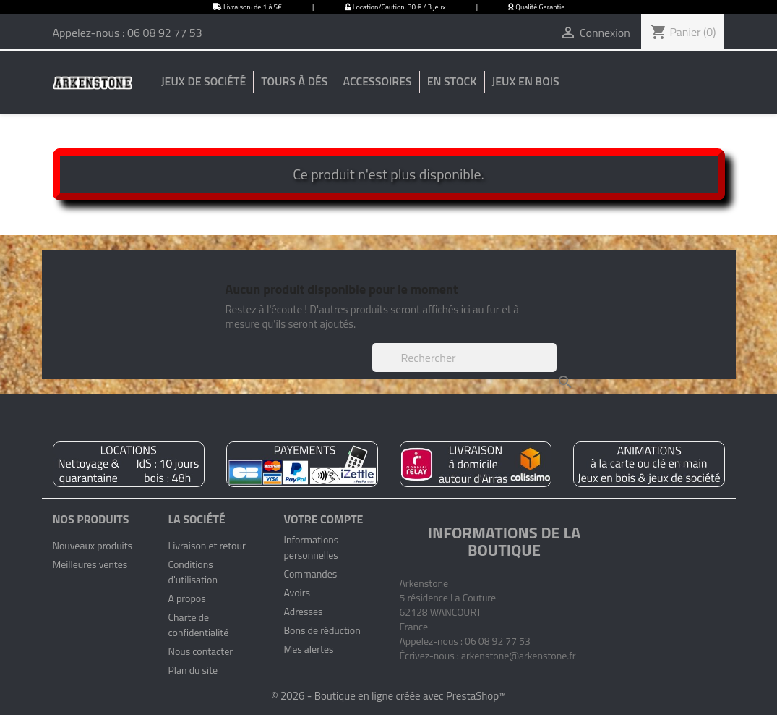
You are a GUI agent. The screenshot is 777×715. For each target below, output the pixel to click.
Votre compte (323, 519)
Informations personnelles (310, 547)
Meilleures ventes (90, 564)
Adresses (302, 611)
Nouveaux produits (93, 545)
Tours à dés (294, 81)
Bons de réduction (321, 630)
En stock (452, 81)
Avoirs (296, 592)
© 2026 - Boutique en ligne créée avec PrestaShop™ (388, 696)
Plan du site (193, 669)
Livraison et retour (206, 545)
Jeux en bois (525, 81)
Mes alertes (308, 648)
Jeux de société (203, 81)
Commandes (310, 573)
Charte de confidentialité (198, 624)
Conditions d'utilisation (192, 572)
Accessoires (377, 81)
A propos (186, 598)
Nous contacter (200, 651)
